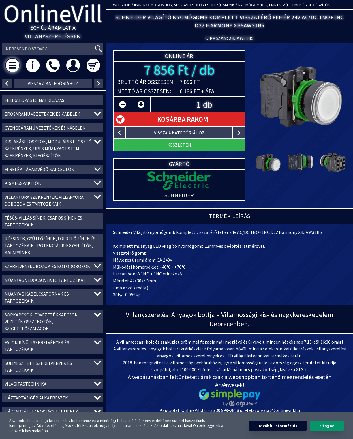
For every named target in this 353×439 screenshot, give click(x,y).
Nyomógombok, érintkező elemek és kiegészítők (284, 4)
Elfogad (327, 425)
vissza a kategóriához (53, 83)
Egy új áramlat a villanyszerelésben (53, 32)
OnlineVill (52, 13)
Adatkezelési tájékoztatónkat (62, 425)
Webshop (121, 4)
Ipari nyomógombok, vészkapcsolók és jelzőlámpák (184, 4)
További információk (278, 425)
